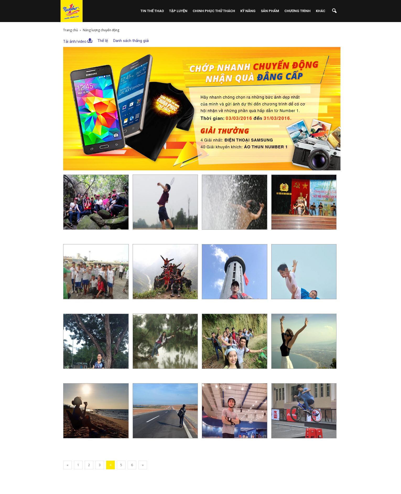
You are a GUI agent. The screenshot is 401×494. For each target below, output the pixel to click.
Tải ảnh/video (77, 41)
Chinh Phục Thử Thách (214, 11)
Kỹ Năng (248, 11)
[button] (334, 11)
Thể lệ (102, 40)
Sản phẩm (270, 11)
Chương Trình (297, 11)
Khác (320, 11)
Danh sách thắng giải (131, 40)
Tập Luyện (178, 11)
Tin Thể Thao (152, 11)
